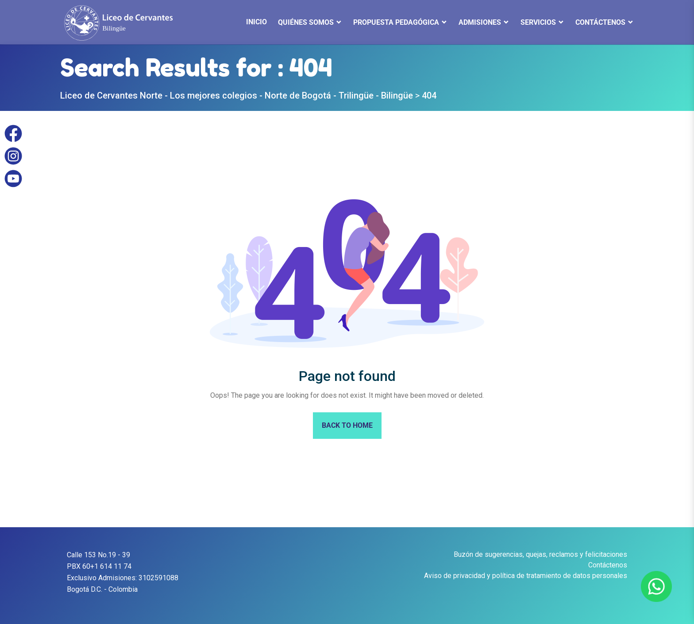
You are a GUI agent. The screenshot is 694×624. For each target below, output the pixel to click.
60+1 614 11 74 (106, 566)
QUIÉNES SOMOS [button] (306, 22)
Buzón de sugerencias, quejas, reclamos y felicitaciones (540, 554)
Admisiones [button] (480, 22)
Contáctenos (607, 565)
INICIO (256, 22)
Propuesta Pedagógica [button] (396, 22)
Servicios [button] (538, 22)
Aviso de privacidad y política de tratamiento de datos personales (525, 575)
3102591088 (158, 578)
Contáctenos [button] (600, 22)
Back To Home (347, 425)
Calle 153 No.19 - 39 (98, 555)
